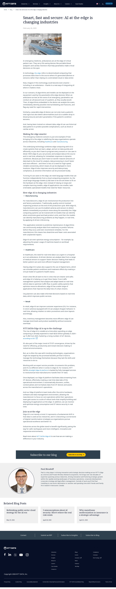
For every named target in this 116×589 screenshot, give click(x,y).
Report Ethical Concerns (95, 583)
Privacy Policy (7, 583)
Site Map (77, 568)
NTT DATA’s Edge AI (44, 436)
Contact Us (109, 4)
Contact (23, 535)
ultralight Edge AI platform (39, 370)
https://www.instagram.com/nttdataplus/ (27, 555)
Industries (24, 4)
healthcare (49, 142)
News (76, 562)
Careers (67, 4)
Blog (11, 9)
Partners (77, 565)
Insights (46, 4)
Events (77, 555)
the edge (37, 73)
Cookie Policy (18, 583)
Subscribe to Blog (92, 535)
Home (5, 9)
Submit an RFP (46, 535)
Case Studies (55, 568)
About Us (57, 4)
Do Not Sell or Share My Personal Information (53, 583)
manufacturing (63, 142)
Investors (78, 558)
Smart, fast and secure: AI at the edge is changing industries (31, 9)
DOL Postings (97, 558)
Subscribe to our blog (75, 455)
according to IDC (29, 338)
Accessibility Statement (31, 583)
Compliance (96, 552)
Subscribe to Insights (69, 535)
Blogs (76, 552)
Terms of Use (108, 583)
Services (35, 4)
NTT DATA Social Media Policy (77, 583)
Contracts (96, 555)
